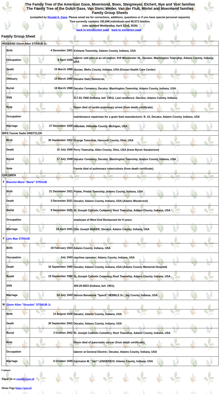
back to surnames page (126, 29)
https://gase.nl (23, 388)
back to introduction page (92, 29)
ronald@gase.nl (25, 378)
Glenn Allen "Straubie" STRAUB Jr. (28, 304)
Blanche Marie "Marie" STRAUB (26, 182)
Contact (5, 370)
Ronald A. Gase (57, 17)
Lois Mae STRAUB (18, 238)
